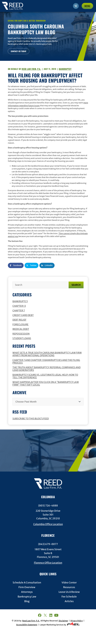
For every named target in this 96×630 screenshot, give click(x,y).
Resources (69, 587)
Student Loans (21, 338)
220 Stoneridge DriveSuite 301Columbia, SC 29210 (48, 514)
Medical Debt (20, 329)
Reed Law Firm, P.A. (31, 69)
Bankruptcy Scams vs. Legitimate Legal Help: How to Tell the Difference (45, 376)
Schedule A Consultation (27, 582)
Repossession (21, 333)
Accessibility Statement (26, 624)
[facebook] (39, 615)
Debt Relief (19, 319)
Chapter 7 (18, 310)
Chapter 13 (19, 306)
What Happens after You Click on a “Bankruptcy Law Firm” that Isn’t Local (45, 383)
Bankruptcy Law (27, 596)
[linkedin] (50, 615)
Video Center (69, 582)
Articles (69, 601)
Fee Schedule (69, 596)
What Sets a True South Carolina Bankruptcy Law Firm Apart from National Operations (47, 354)
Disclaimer (63, 621)
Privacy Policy (76, 621)
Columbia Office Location (48, 524)
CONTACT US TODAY (18, 51)
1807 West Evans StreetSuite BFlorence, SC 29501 (48, 553)
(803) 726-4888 (48, 505)
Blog (27, 601)
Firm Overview (26, 587)
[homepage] (48, 484)
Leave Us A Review (69, 592)
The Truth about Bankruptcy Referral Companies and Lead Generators (46, 368)
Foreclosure (20, 324)
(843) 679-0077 (48, 544)
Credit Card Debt (23, 315)
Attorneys (27, 592)
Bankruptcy (20, 301)
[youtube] (56, 615)
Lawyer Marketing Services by (60, 624)
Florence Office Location (48, 562)
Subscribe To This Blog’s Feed (30, 418)
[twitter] (45, 615)
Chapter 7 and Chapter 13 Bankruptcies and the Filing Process (46, 361)
